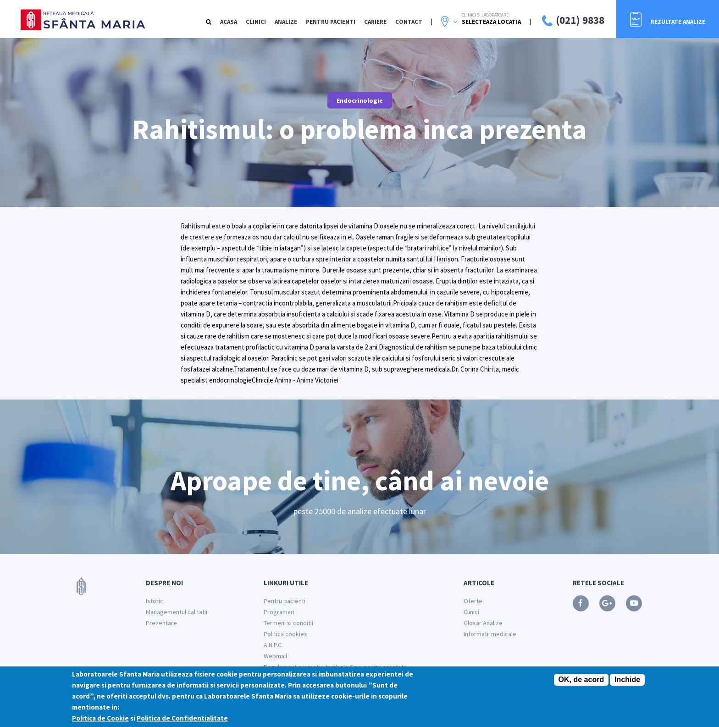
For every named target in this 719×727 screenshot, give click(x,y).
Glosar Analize (483, 623)
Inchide (627, 682)
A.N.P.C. (273, 645)
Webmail (275, 656)
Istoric (154, 601)
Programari (279, 612)
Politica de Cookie (100, 720)
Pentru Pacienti (330, 22)
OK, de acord (581, 682)
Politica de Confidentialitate (182, 720)
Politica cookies (285, 634)
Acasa (228, 22)
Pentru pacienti (284, 601)
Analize (286, 22)
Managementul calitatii (176, 612)
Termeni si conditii (288, 623)
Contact (408, 22)
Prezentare (161, 623)
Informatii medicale (490, 634)
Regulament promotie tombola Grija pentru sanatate (335, 667)
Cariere (375, 22)
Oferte (473, 601)
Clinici (256, 22)
